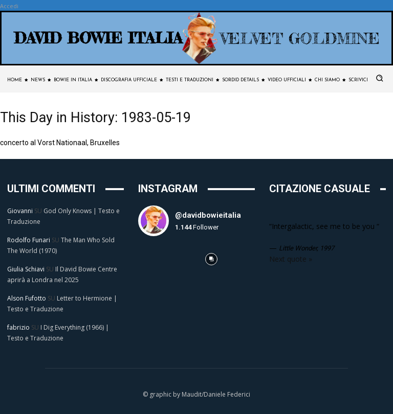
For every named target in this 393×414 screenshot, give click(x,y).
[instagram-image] (152, 258)
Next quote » (290, 259)
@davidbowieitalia (208, 215)
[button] (379, 78)
